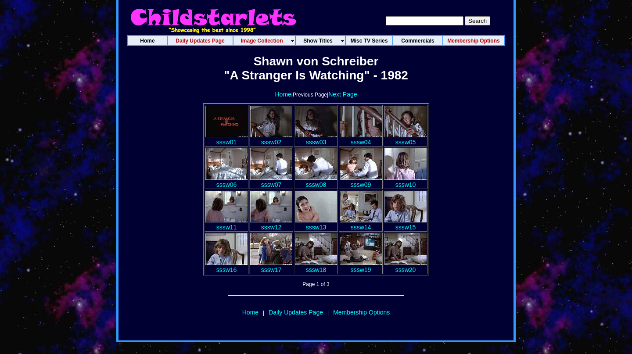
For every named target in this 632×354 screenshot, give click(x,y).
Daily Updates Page (296, 312)
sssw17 (271, 266)
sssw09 (361, 181)
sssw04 (361, 139)
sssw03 (316, 139)
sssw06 (226, 181)
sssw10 (405, 181)
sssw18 (316, 266)
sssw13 (316, 224)
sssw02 (271, 139)
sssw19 (361, 266)
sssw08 (316, 181)
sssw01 (226, 139)
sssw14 (361, 224)
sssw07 (271, 181)
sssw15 (405, 224)
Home (283, 94)
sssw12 (271, 224)
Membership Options (361, 312)
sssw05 (405, 139)
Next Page (342, 94)
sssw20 (405, 266)
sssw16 (226, 266)
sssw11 (226, 224)
